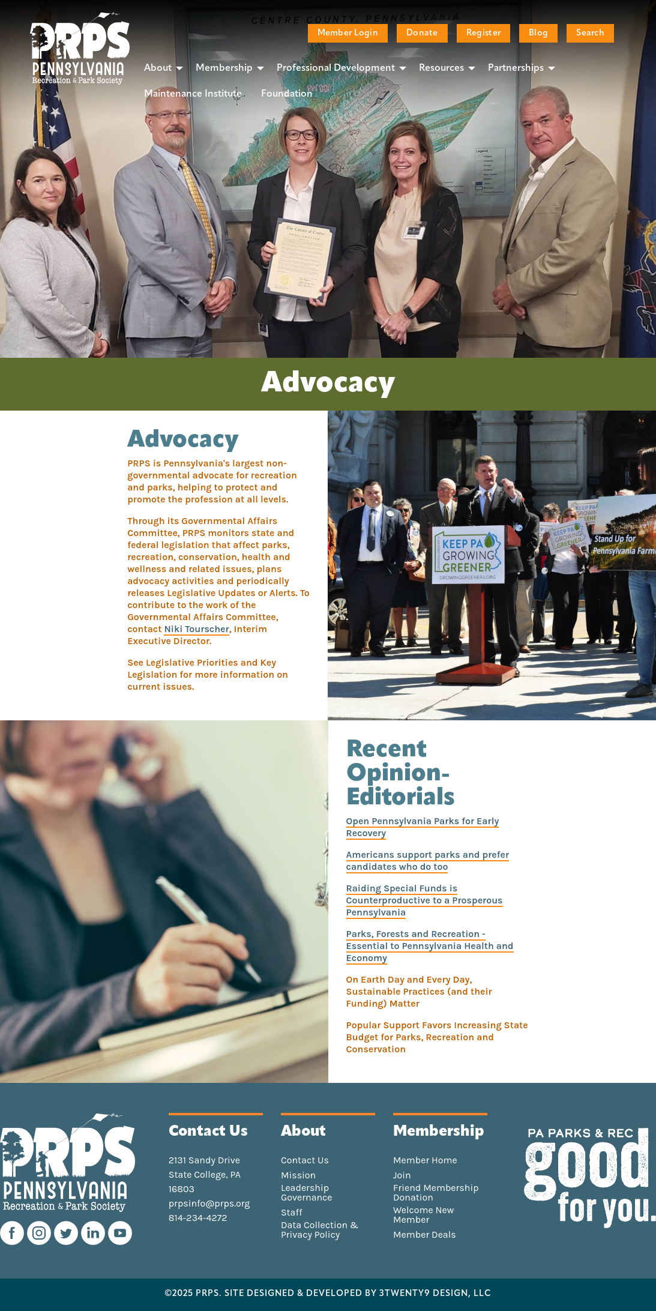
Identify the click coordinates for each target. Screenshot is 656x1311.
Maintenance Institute (193, 94)
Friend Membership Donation (436, 1192)
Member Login (347, 33)
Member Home (425, 1160)
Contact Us (305, 1160)
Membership (224, 68)
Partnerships (516, 68)
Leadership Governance (307, 1192)
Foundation (287, 94)
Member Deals (424, 1235)
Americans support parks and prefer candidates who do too (428, 860)
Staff (291, 1212)
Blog (538, 33)
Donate (422, 33)
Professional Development (336, 68)
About (158, 68)
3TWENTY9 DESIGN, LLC (435, 1294)
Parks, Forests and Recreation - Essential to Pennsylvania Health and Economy (430, 945)
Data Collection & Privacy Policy (320, 1230)
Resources (441, 68)
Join (402, 1175)
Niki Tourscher (196, 628)
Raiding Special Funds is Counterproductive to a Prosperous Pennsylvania (424, 900)
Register (483, 33)
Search (590, 33)
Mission (298, 1175)
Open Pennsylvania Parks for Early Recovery (422, 827)
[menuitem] (160, 67)
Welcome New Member (423, 1215)
